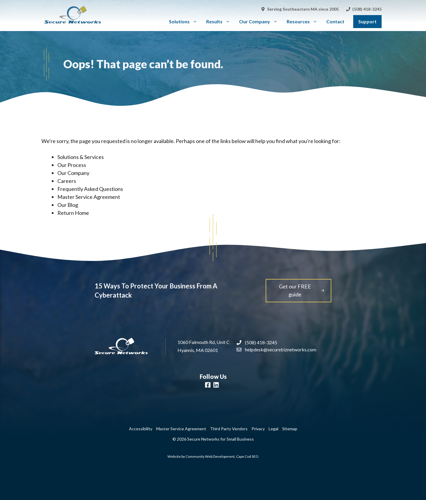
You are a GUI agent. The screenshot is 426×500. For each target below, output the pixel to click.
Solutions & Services (80, 157)
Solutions (185, 21)
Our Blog (67, 205)
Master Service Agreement (88, 197)
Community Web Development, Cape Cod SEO (222, 456)
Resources (304, 21)
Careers (66, 181)
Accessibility (140, 428)
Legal (273, 428)
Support (367, 21)
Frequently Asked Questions (90, 189)
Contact (335, 21)
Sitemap (289, 428)
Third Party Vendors (229, 428)
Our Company (260, 21)
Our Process (71, 165)
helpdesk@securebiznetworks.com (280, 349)
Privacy (258, 428)
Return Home (73, 213)
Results (220, 21)
